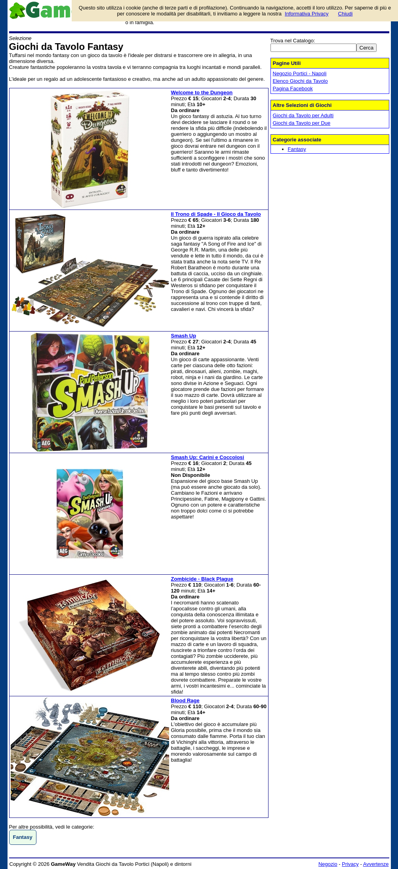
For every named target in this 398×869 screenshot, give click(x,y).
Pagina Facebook (293, 88)
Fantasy (297, 149)
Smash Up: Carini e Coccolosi (207, 457)
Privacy (350, 864)
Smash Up (183, 336)
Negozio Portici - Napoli (300, 73)
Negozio (327, 864)
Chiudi (345, 14)
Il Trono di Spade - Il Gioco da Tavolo (216, 214)
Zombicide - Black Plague (202, 579)
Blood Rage (185, 700)
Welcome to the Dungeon (202, 92)
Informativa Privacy (307, 14)
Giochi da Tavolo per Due (302, 123)
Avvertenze (376, 864)
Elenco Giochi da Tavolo (300, 81)
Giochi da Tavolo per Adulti (303, 115)
